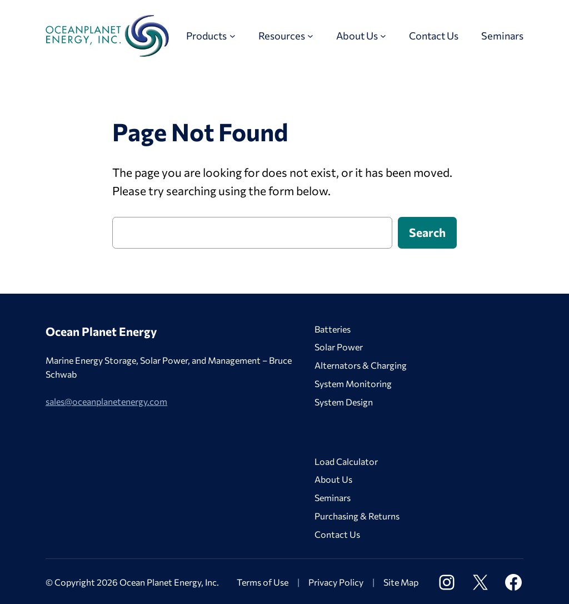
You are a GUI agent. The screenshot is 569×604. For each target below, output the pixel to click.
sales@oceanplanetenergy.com (106, 401)
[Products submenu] (232, 36)
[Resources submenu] (310, 36)
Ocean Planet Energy (101, 331)
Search (427, 232)
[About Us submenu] (383, 36)
